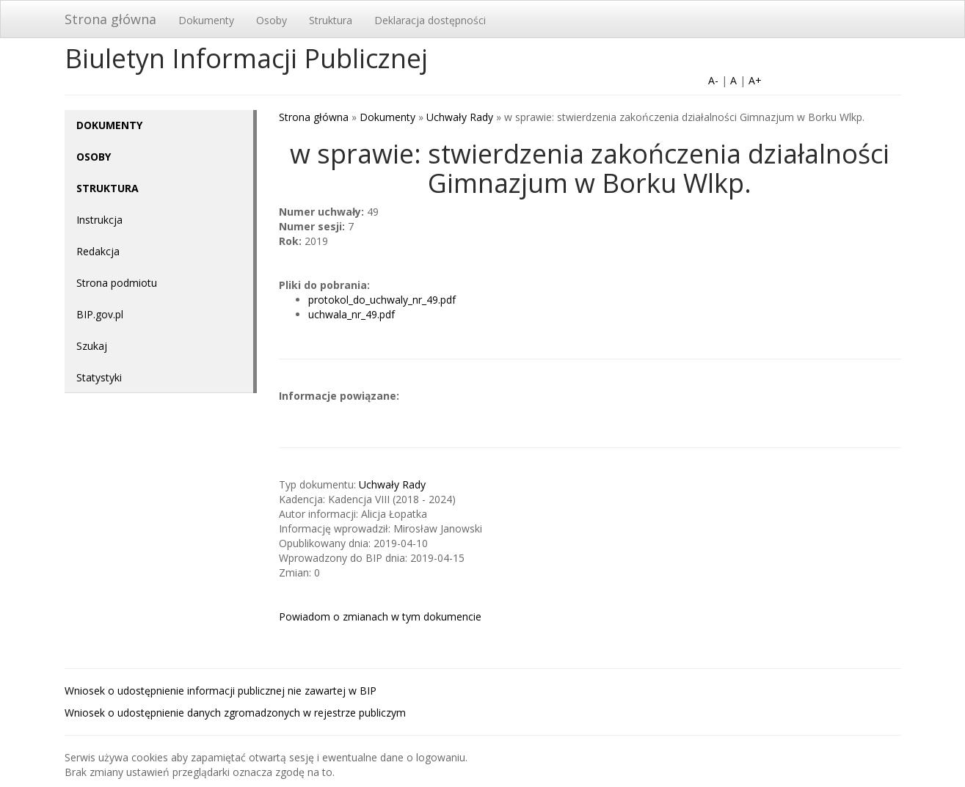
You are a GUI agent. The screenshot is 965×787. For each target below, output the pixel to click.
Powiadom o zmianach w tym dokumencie (380, 616)
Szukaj (91, 346)
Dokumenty (206, 20)
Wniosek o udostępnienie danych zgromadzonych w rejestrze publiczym (235, 713)
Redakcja (98, 251)
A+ (755, 80)
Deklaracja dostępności (430, 20)
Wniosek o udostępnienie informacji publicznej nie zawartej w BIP (220, 691)
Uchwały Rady (459, 117)
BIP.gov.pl (99, 314)
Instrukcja (99, 220)
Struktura (330, 20)
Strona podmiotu (116, 283)
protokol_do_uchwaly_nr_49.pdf (382, 300)
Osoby (271, 20)
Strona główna (110, 19)
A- (713, 80)
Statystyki (99, 377)
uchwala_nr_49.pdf (351, 314)
